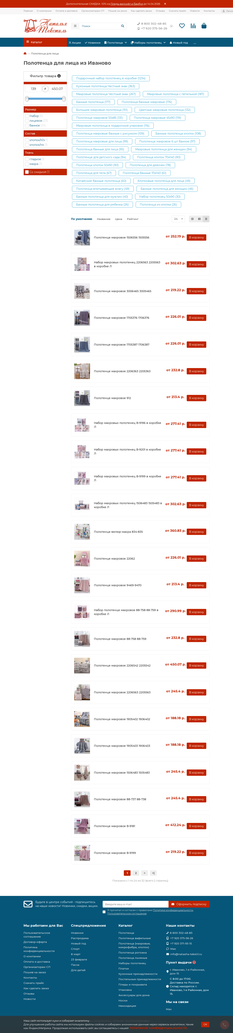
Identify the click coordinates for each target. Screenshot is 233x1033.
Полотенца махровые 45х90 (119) (157, 118)
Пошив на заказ (117, 10)
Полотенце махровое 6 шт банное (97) (167, 142)
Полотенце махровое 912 (112, 398)
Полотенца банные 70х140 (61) (144, 173)
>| (153, 873)
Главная (28, 10)
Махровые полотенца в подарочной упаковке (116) (113, 126)
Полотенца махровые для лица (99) (102, 142)
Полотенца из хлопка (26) (158, 205)
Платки (123, 968)
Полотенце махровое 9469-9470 (117, 586)
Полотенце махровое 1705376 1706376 (121, 318)
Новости (195, 10)
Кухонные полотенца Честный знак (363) (105, 87)
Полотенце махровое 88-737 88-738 (120, 800)
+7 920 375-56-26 (151, 28)
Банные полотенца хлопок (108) (178, 134)
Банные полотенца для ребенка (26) (102, 205)
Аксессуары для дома (134, 995)
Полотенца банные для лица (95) (100, 150)
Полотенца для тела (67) (94, 173)
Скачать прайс (177, 10)
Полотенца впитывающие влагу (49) (103, 189)
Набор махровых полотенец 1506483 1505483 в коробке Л (128, 505)
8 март (76, 954)
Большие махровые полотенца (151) (102, 110)
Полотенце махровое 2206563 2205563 (122, 693)
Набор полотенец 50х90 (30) (160, 197)
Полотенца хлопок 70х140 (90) (159, 158)
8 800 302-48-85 (151, 24)
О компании (44, 10)
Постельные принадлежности (139, 979)
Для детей (78, 970)
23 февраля (79, 959)
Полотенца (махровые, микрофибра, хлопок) (134, 945)
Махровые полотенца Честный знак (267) (106, 94)
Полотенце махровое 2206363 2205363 (122, 372)
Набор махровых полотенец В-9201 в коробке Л (127, 452)
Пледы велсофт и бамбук (127, 3)
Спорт (75, 948)
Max (173, 948)
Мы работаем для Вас (43, 925)
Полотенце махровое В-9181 (114, 826)
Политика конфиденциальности (39, 949)
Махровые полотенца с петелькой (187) (175, 94)
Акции (75, 43)
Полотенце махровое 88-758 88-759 (120, 639)
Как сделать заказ (141, 10)
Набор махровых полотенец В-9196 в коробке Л (127, 425)
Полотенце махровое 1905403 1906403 (122, 746)
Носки (122, 1000)
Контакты (209, 10)
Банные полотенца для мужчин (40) (102, 197)
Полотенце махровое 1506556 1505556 (121, 238)
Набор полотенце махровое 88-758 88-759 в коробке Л (126, 612)
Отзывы (160, 10)
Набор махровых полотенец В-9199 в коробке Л (127, 479)
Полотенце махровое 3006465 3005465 (122, 292)
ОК (205, 1024)
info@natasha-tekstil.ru (186, 954)
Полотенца (114, 43)
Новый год (179, 43)
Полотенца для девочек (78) (150, 165)
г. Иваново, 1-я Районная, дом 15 (187, 971)
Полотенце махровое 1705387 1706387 (121, 345)
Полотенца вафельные (134, 938)
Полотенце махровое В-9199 (115, 853)
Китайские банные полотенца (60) (101, 181)
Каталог (125, 925)
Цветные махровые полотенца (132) (165, 110)
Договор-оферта (35, 941)
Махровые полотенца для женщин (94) (163, 150)
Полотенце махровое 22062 (114, 559)
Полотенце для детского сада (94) (101, 158)
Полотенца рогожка (132, 952)
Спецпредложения (88, 925)
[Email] (136, 904)
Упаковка (125, 989)
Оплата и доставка (67, 10)
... (195, 43)
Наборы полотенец (146, 43)
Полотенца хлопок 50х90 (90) (97, 165)
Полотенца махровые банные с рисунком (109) (110, 134)
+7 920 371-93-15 (181, 943)
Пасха (75, 964)
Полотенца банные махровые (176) (147, 102)
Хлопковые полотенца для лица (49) (163, 181)
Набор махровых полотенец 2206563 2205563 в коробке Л (127, 265)
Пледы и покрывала (132, 984)
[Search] (103, 26)
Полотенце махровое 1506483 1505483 (122, 773)
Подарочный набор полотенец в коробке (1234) (111, 79)
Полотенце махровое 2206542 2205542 (122, 666)
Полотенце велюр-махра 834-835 (118, 532)
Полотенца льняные (132, 957)
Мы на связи (177, 1002)
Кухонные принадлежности (137, 973)
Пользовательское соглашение (37, 934)
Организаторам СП (92, 10)
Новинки (92, 43)
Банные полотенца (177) (93, 102)
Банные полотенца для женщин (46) (167, 189)
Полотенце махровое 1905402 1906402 (122, 720)
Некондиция (127, 1005)
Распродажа (80, 938)
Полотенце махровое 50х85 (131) (99, 118)
